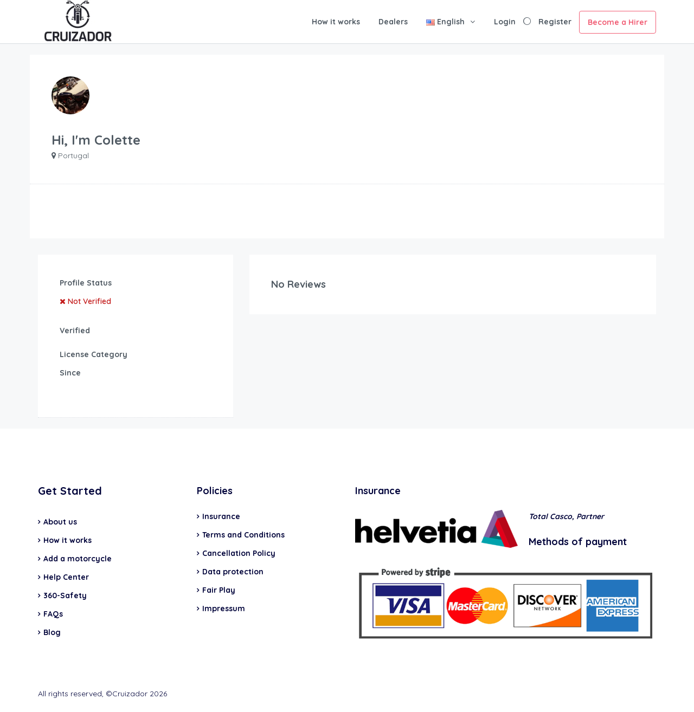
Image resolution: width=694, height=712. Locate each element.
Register (554, 22)
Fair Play (218, 590)
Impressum (223, 608)
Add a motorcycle (77, 559)
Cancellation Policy (238, 553)
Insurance (221, 516)
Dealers (393, 22)
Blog (52, 632)
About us (60, 522)
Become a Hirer (617, 22)
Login (505, 22)
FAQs (53, 614)
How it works (336, 22)
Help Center (66, 577)
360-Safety (65, 595)
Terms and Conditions (243, 535)
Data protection (233, 572)
